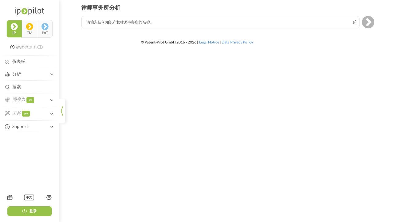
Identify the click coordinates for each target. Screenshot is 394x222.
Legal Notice (209, 42)
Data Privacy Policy (237, 42)
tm (29, 29)
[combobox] (220, 22)
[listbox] (29, 197)
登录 (29, 211)
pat (45, 29)
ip (14, 29)
